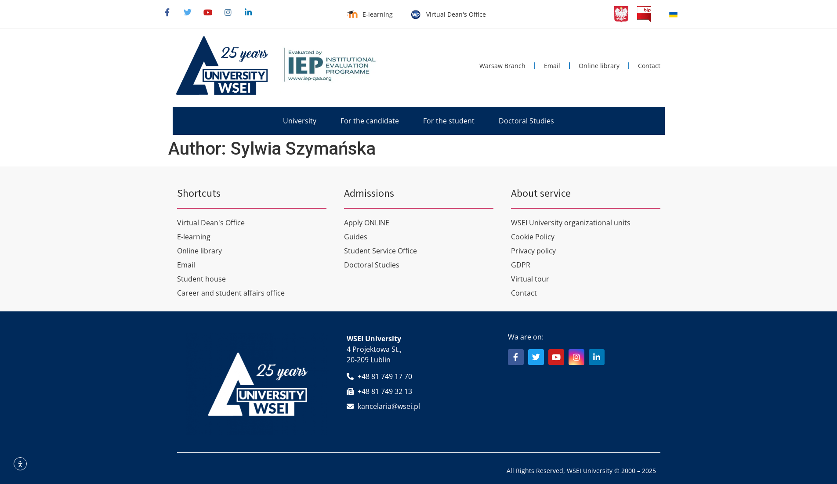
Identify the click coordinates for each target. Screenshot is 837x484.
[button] (300, 121)
